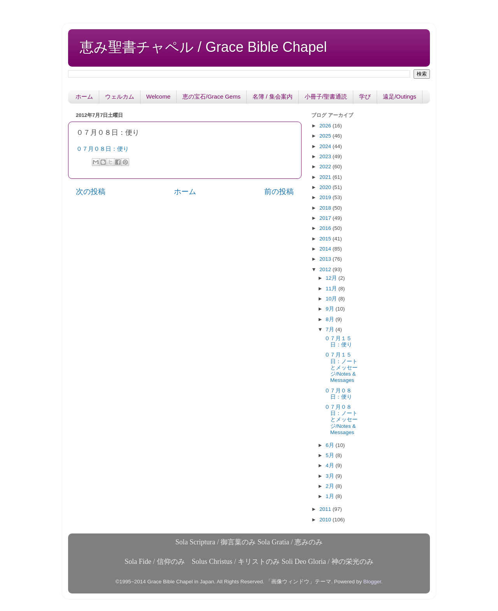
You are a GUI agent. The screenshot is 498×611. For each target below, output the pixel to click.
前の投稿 (279, 191)
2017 (326, 218)
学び (365, 96)
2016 (326, 228)
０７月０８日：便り (102, 149)
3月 (330, 476)
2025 (326, 136)
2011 (326, 509)
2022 (326, 167)
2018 (326, 208)
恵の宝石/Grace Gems (211, 96)
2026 (326, 126)
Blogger (372, 582)
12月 (332, 278)
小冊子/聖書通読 (326, 96)
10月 (332, 299)
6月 (330, 445)
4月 (330, 465)
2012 (326, 269)
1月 (330, 496)
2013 (326, 259)
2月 (330, 486)
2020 (326, 187)
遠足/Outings (399, 96)
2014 (326, 249)
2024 (326, 146)
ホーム (84, 96)
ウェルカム (119, 96)
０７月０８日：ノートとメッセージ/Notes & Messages (341, 419)
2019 (326, 197)
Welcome (158, 96)
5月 (330, 455)
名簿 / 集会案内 (273, 96)
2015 (326, 239)
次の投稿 (90, 191)
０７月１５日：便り (338, 342)
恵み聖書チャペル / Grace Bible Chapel (203, 47)
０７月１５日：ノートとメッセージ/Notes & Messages (341, 367)
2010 (326, 520)
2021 (326, 177)
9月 (330, 309)
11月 (332, 288)
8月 (330, 319)
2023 (326, 156)
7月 (330, 329)
